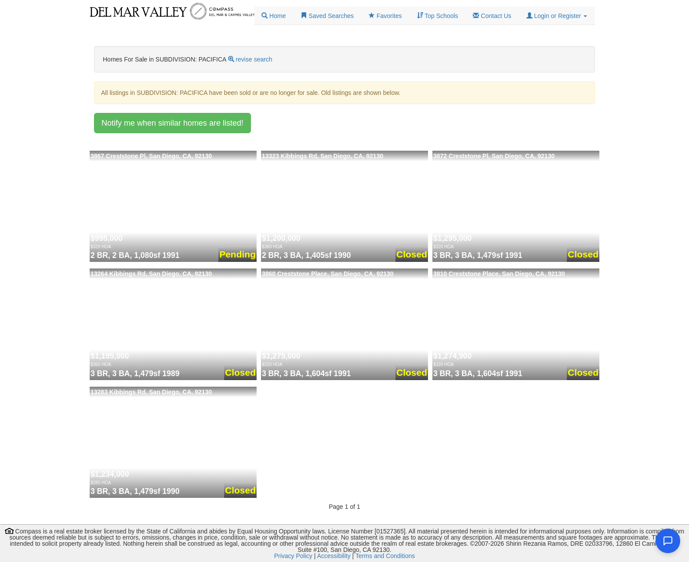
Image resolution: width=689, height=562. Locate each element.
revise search (254, 59)
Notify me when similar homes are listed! (172, 123)
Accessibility (333, 555)
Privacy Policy (293, 555)
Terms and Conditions (385, 555)
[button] (556, 16)
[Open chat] (668, 541)
